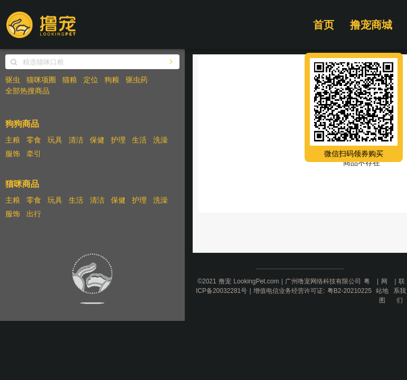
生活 (139, 140)
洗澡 (160, 140)
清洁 (76, 140)
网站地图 (382, 291)
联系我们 (399, 291)
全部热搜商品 (27, 91)
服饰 (12, 153)
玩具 (55, 140)
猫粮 (69, 79)
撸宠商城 (371, 25)
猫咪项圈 (41, 79)
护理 (118, 140)
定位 (90, 79)
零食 (33, 140)
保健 (97, 140)
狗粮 (112, 79)
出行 (33, 214)
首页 (323, 25)
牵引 (33, 153)
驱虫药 (137, 79)
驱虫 (12, 79)
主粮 (12, 140)
